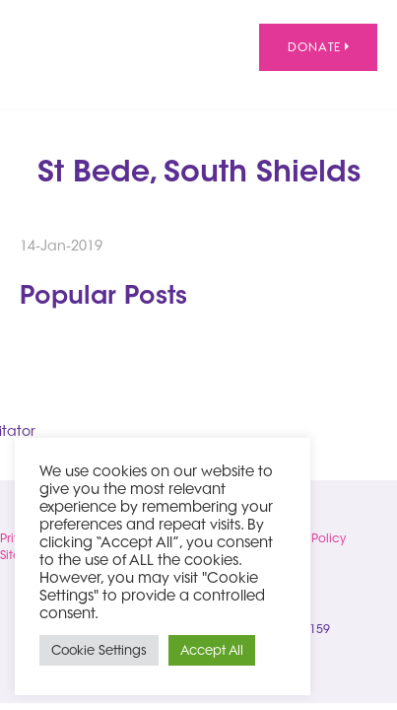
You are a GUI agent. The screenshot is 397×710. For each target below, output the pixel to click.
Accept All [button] (211, 650)
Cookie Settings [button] (99, 650)
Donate (318, 46)
